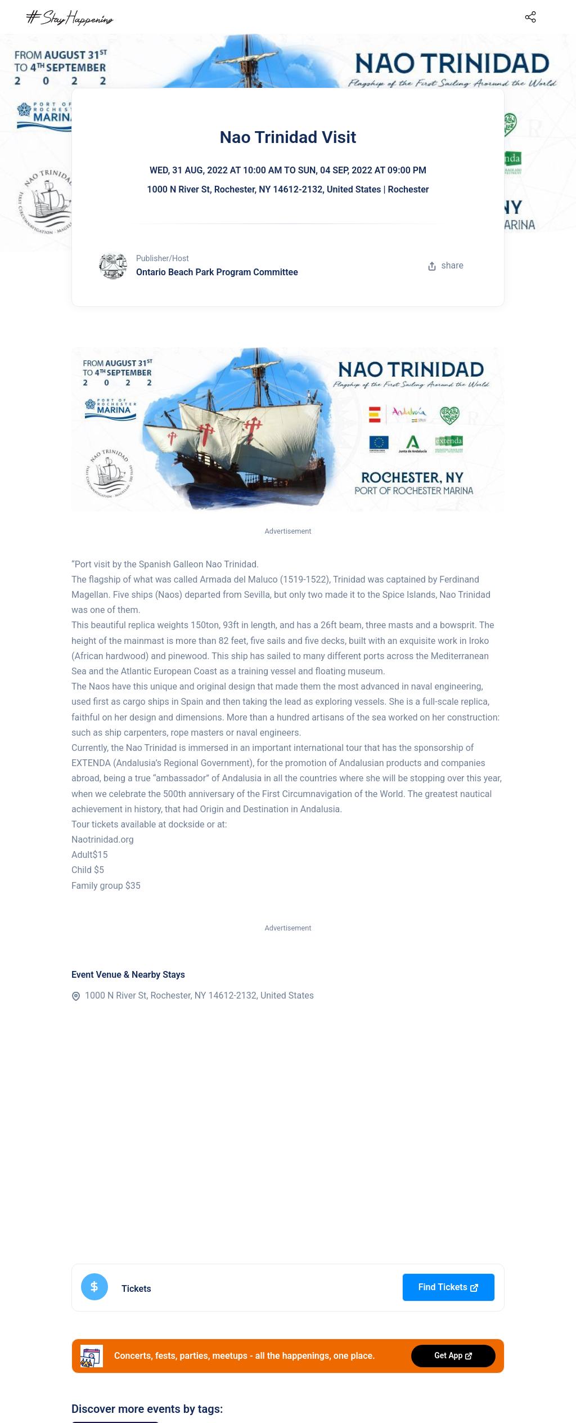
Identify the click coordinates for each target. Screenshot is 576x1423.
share (446, 265)
